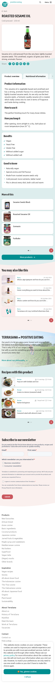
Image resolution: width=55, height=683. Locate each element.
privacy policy (9, 655)
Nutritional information (36, 76)
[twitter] (13, 63)
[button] (27, 257)
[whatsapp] (28, 63)
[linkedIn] (24, 63)
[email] (17, 63)
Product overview (12, 76)
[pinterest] (20, 63)
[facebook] (10, 63)
